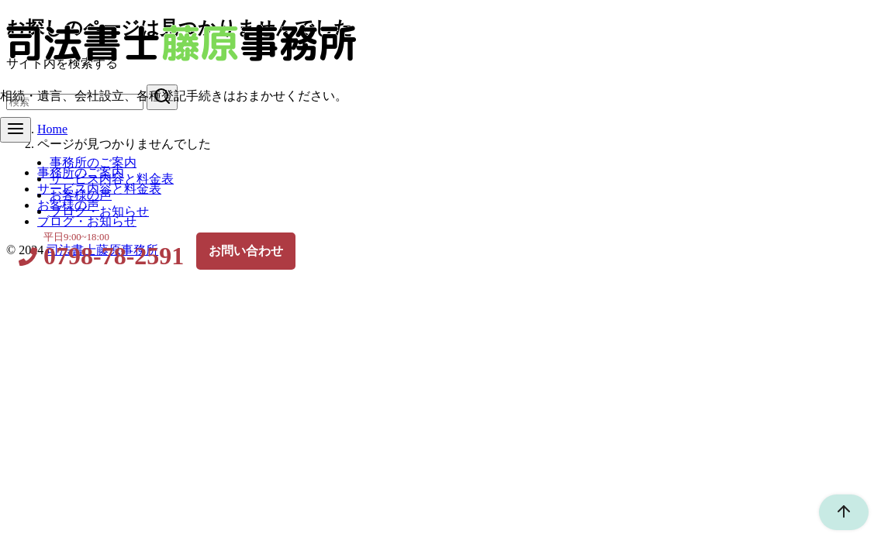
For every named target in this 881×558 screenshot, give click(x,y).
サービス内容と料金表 (112, 178)
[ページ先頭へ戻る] (836, 512)
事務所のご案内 (93, 162)
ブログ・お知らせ (99, 211)
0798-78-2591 (113, 256)
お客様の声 (81, 195)
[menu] (15, 130)
